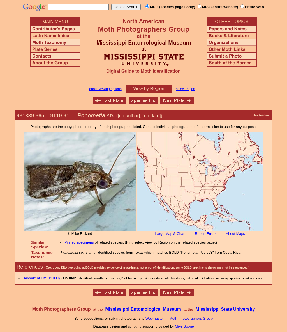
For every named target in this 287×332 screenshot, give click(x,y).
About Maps (235, 234)
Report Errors (205, 234)
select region (185, 89)
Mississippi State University (225, 309)
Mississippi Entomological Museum (143, 309)
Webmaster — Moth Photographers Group (179, 318)
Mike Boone (184, 326)
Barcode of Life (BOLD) (41, 278)
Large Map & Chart (170, 234)
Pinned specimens (79, 242)
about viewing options (105, 89)
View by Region (148, 88)
